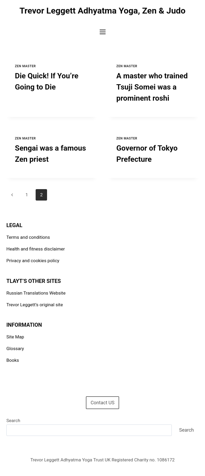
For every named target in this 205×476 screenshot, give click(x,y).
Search (13, 420)
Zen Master (25, 66)
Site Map (15, 336)
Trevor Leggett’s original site (34, 304)
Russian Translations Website (35, 293)
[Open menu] (102, 32)
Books (12, 360)
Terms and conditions (28, 237)
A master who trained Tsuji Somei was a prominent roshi (152, 87)
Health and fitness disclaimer (35, 249)
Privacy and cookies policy (32, 260)
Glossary (15, 348)
